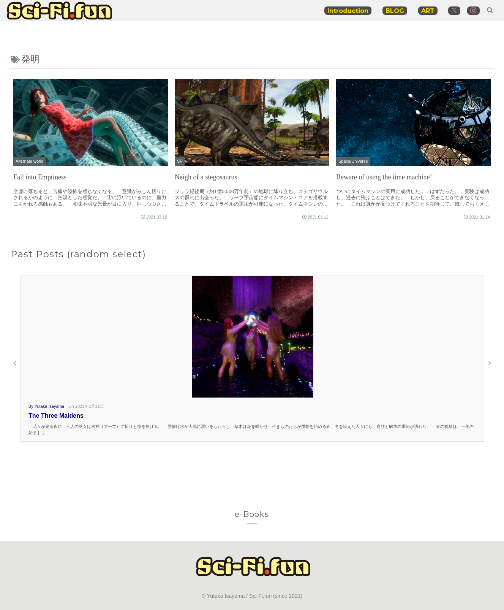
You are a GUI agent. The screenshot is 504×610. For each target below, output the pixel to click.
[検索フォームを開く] (490, 10)
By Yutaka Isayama (46, 406)
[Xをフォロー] (454, 10)
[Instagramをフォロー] (473, 10)
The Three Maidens (56, 415)
